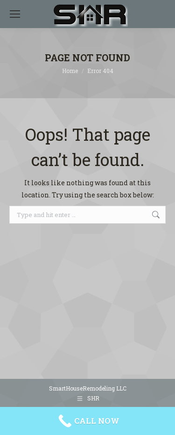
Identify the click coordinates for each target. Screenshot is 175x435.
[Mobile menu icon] (15, 14)
